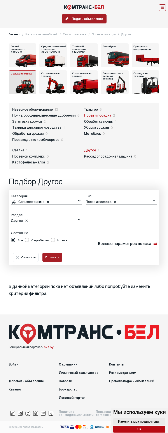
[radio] (17, 240)
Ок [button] (139, 429)
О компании (68, 364)
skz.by (49, 347)
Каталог (15, 389)
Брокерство (68, 389)
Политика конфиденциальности (76, 413)
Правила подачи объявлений (131, 381)
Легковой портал (72, 397)
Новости (65, 381)
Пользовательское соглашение (110, 413)
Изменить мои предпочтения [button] (139, 421)
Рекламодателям (122, 372)
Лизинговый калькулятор (78, 372)
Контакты (116, 364)
